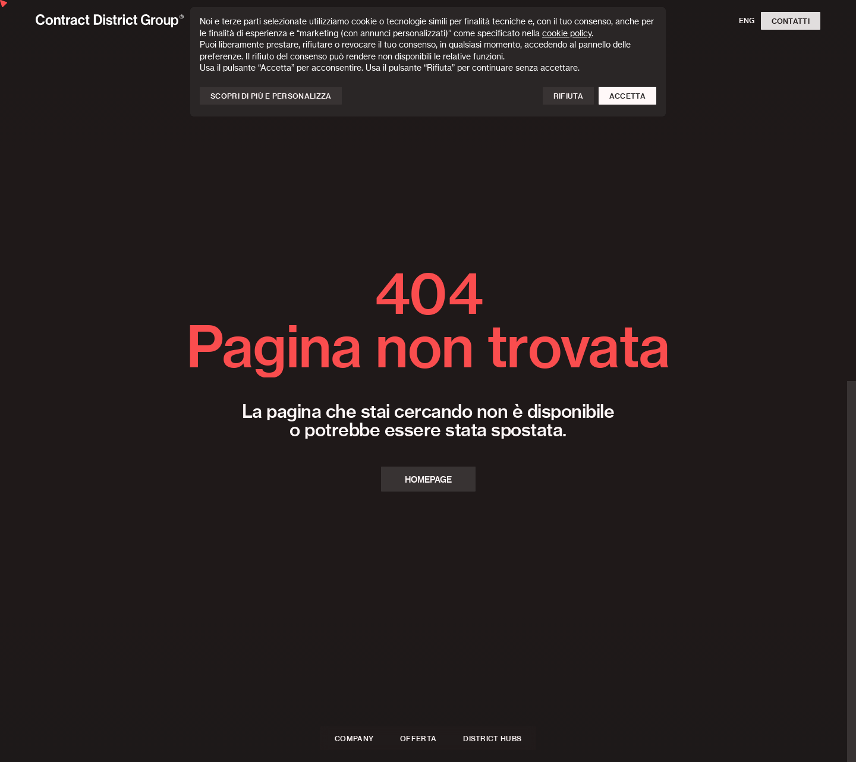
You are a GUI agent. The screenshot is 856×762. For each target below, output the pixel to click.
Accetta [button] (627, 96)
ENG (747, 20)
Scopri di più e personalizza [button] (270, 96)
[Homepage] (110, 20)
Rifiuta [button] (568, 96)
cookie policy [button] (566, 34)
